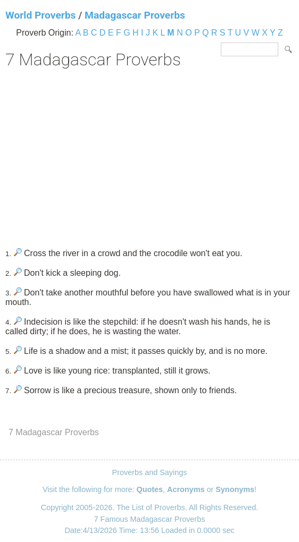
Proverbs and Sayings (149, 472)
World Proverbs (40, 15)
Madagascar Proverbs (135, 15)
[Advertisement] (149, 154)
